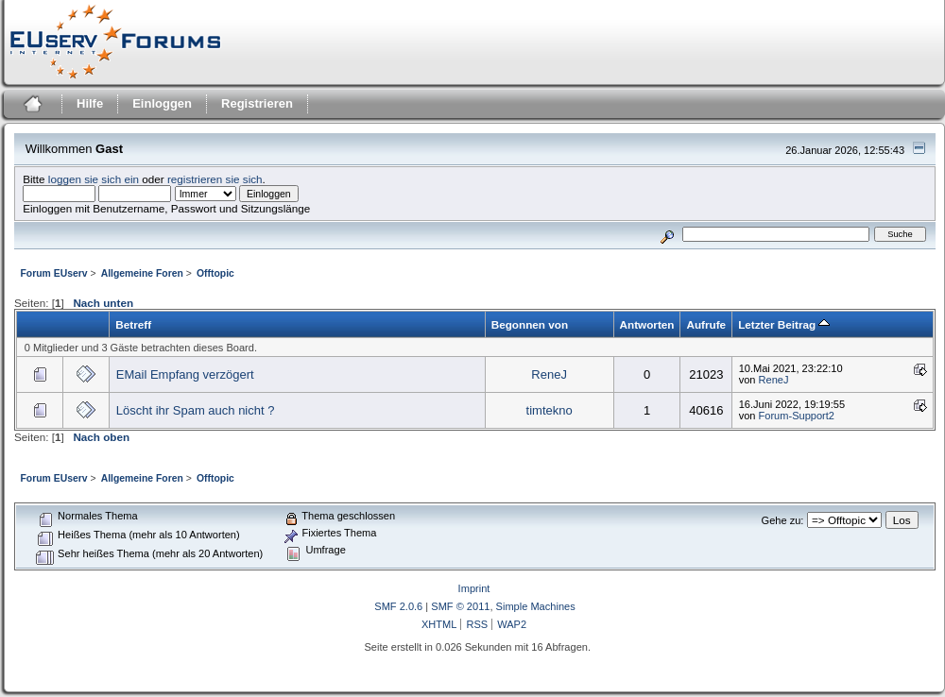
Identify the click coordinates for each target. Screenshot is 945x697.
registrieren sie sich (215, 179)
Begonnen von (529, 324)
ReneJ (549, 374)
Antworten (647, 324)
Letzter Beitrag (784, 324)
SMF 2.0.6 (398, 606)
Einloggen (162, 103)
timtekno (549, 410)
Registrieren (257, 103)
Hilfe (90, 103)
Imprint (474, 588)
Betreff (133, 324)
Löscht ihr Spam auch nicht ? (195, 410)
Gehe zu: (783, 520)
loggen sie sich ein (93, 179)
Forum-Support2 (796, 415)
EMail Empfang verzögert (185, 374)
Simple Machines (536, 606)
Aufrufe (706, 324)
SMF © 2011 (460, 606)
